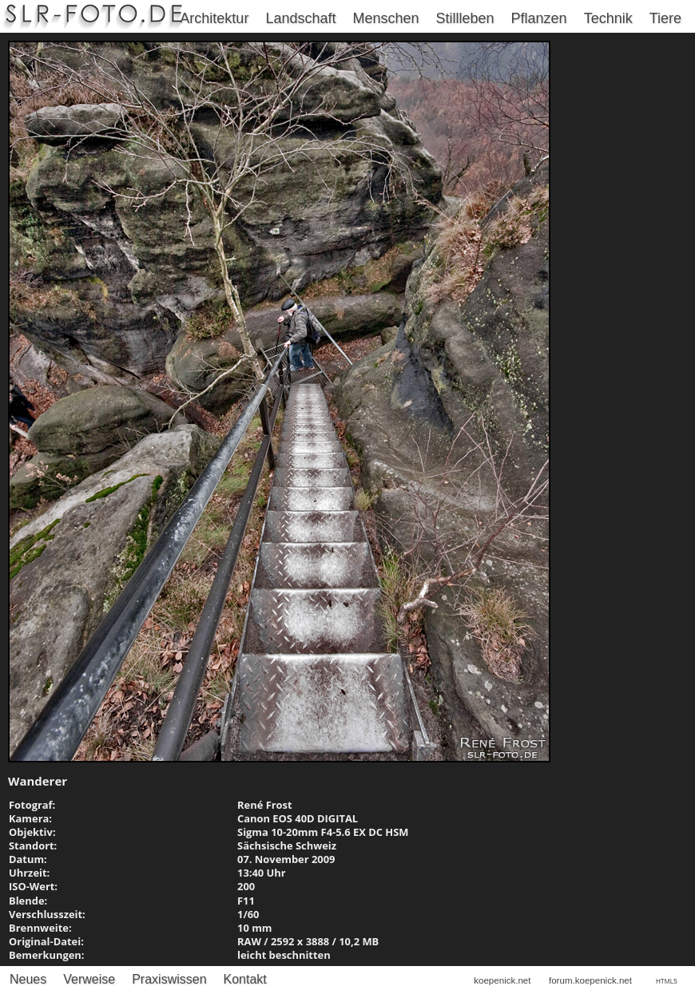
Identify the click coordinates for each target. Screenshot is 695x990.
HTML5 (666, 981)
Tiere (665, 18)
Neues (28, 979)
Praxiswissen (169, 979)
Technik (608, 18)
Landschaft (300, 18)
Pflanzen (539, 18)
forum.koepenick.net (590, 980)
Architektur (214, 18)
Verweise (89, 979)
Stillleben (465, 18)
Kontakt (245, 979)
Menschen (385, 18)
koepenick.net (502, 980)
